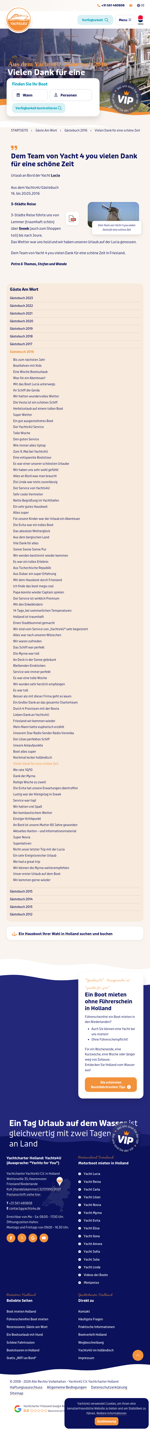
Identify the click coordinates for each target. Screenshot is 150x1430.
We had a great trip (26, 862)
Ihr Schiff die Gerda (26, 390)
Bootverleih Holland (92, 1335)
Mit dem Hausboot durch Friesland (37, 580)
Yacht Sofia (89, 1252)
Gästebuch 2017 (21, 344)
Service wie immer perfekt (32, 672)
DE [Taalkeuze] (141, 5)
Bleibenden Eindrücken (29, 666)
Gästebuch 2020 (21, 321)
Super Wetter (22, 415)
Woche (113, 1059)
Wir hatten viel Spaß (27, 807)
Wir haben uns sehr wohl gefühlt (36, 470)
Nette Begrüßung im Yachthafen (36, 500)
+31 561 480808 (20, 1203)
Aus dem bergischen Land (31, 537)
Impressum (86, 1358)
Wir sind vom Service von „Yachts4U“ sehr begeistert (50, 629)
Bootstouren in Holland (23, 1350)
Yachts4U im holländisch (96, 1350)
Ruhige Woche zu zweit (29, 782)
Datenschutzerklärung (109, 1387)
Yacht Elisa (89, 1228)
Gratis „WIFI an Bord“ (21, 1358)
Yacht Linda (89, 1267)
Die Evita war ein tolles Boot (33, 525)
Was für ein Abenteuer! (29, 378)
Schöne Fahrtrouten (21, 1343)
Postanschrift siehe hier (23, 1195)
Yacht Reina (89, 1182)
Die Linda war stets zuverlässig (35, 482)
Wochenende (104, 1053)
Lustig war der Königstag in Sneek (37, 794)
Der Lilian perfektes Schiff (31, 739)
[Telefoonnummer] (111, 5)
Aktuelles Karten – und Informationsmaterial (44, 831)
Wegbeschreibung (91, 1343)
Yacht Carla (89, 1189)
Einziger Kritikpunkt (27, 819)
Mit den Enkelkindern (28, 604)
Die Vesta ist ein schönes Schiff (35, 402)
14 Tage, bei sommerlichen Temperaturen (42, 611)
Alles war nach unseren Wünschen (37, 635)
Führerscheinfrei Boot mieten (27, 1319)
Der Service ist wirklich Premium (36, 598)
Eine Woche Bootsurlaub (30, 372)
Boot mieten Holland (21, 1312)
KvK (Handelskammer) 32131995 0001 (34, 1189)
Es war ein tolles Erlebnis (30, 562)
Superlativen (22, 843)
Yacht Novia (89, 1205)
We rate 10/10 (22, 770)
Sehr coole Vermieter (28, 494)
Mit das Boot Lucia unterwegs (34, 384)
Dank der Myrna (24, 776)
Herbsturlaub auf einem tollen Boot (38, 409)
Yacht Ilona (89, 1236)
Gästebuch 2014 (21, 899)
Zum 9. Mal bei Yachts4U (30, 452)
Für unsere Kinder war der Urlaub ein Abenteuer (46, 519)
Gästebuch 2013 (21, 907)
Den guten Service (26, 439)
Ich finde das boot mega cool (33, 586)
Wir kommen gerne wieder (31, 880)
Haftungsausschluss (26, 1387)
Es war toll (20, 690)
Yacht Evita (89, 1221)
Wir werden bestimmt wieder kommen (40, 556)
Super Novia (21, 837)
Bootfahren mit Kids (27, 366)
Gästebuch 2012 (21, 914)
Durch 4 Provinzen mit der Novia (36, 709)
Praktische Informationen (96, 1327)
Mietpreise (88, 1283)
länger (130, 1059)
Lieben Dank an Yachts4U (31, 715)
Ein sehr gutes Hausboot (30, 507)
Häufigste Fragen (90, 1319)
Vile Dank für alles (26, 543)
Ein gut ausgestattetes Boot (33, 421)
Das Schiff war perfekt (29, 647)
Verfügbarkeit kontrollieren (39, 108)
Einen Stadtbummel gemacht (34, 623)
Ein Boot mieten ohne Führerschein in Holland (108, 1006)
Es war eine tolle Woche (30, 678)
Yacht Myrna (90, 1213)
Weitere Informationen (111, 1413)
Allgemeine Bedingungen (67, 1387)
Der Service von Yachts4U (31, 488)
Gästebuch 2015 (21, 891)
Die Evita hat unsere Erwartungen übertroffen (45, 788)
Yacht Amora (90, 1244)
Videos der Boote (93, 1275)
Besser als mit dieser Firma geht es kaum (42, 696)
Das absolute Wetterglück (31, 531)
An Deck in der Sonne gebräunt (34, 660)
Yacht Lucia (89, 1174)
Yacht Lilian (89, 1197)
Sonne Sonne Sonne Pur (29, 549)
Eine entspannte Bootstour (32, 458)
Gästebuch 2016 (22, 352)
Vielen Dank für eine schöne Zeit (36, 764)
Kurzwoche (93, 1059)
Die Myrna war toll (26, 654)
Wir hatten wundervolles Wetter (36, 396)
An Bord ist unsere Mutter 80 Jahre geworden (45, 825)
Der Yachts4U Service (28, 427)
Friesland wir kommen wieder (34, 721)
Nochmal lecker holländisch (32, 758)
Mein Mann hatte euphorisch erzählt (38, 727)
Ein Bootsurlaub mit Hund (25, 1335)
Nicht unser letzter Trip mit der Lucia (39, 849)
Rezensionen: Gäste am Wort (27, 1327)
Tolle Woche (21, 433)
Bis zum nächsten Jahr (29, 360)
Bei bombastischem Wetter (32, 813)
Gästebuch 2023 (21, 298)
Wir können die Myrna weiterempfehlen (41, 868)
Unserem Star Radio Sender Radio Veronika (43, 733)
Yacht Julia (89, 1260)
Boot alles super (24, 752)
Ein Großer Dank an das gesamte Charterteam (45, 702)
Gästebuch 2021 (21, 313)
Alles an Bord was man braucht (35, 476)
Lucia (55, 175)
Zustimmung (106, 1421)
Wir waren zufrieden (27, 641)
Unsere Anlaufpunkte (28, 745)
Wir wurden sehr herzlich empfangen (39, 684)
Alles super (21, 513)
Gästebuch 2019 (21, 329)
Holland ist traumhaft (28, 617)
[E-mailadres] (131, 5)
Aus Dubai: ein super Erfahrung (34, 574)
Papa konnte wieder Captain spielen (38, 592)
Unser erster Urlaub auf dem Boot (37, 874)
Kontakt (84, 1312)
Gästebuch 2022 (21, 306)
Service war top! (24, 800)
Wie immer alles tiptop (29, 445)
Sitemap (16, 1393)
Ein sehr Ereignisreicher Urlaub (34, 856)
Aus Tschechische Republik (32, 568)
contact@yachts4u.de (24, 1208)
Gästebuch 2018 (21, 336)
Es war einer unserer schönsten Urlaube (41, 464)
